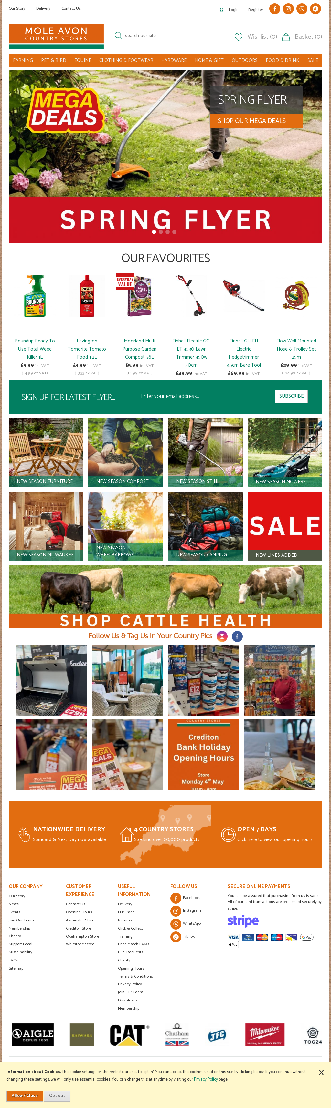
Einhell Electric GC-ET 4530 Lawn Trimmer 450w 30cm (191, 353)
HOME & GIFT (209, 60)
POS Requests (130, 952)
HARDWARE (174, 60)
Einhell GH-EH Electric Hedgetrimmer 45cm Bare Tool (244, 353)
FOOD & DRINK (282, 60)
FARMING (23, 60)
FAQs (13, 960)
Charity (15, 936)
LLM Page (126, 912)
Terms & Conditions (135, 976)
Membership (19, 928)
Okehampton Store (82, 936)
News (14, 904)
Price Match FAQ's (133, 944)
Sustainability (20, 952)
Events (14, 912)
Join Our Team (21, 920)
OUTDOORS (245, 60)
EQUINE (82, 60)
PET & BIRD (53, 60)
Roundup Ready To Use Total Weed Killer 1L (35, 349)
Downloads (128, 1000)
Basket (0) (308, 37)
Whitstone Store (80, 944)
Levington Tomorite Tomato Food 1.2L (87, 349)
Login (234, 9)
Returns (125, 920)
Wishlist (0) (262, 37)
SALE (312, 60)
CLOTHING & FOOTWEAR (126, 60)
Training (125, 936)
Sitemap (16, 968)
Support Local (20, 944)
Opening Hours (79, 912)
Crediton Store (78, 928)
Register (255, 9)
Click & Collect (130, 928)
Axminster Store (80, 920)
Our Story (17, 8)
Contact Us (71, 8)
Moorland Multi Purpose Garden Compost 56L (139, 349)
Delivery (43, 8)
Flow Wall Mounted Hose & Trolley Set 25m (296, 349)
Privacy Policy (130, 984)
